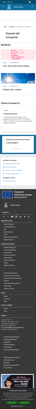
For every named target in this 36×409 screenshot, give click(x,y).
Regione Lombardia (7, 2)
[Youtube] (12, 216)
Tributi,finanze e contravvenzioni (13, 278)
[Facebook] (3, 216)
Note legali (7, 362)
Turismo (6, 263)
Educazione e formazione (10, 273)
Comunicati (7, 299)
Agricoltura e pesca (9, 288)
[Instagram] (16, 216)
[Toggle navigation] (3, 7)
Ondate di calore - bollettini (12, 89)
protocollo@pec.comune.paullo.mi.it (14, 327)
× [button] (34, 390)
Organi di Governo (9, 224)
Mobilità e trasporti (9, 265)
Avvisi (5, 301)
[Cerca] (33, 7)
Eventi (5, 311)
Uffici (5, 229)
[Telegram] (24, 216)
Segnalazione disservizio (10, 339)
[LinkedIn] (20, 216)
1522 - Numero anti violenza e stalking (16, 66)
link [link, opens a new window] (33, 399)
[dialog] (18, 398)
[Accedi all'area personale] (29, 2)
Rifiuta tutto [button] (24, 402)
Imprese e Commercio (9, 255)
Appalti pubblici (8, 257)
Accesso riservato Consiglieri (11, 349)
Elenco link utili (8, 367)
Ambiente (6, 281)
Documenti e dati (8, 239)
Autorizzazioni (7, 286)
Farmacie (6, 110)
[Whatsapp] (28, 216)
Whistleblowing (8, 347)
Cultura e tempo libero (10, 250)
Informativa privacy (9, 360)
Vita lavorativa (8, 252)
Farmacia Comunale (10, 113)
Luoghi (5, 308)
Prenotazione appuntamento (11, 337)
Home (5, 27)
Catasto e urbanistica (9, 260)
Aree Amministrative (9, 227)
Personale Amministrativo (11, 237)
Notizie (5, 62)
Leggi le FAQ (7, 342)
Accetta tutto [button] (12, 402)
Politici (5, 234)
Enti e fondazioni (8, 232)
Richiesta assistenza (9, 344)
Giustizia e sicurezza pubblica (12, 275)
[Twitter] (8, 216)
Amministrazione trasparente (12, 357)
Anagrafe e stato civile (10, 247)
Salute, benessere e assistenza (12, 283)
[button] (18, 406)
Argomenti (12, 27)
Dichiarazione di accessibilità (11, 365)
